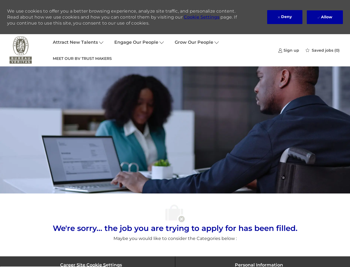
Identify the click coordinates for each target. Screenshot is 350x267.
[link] (288, 50)
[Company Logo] (20, 50)
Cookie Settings (201, 17)
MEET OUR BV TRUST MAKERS (82, 58)
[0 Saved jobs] (323, 50)
